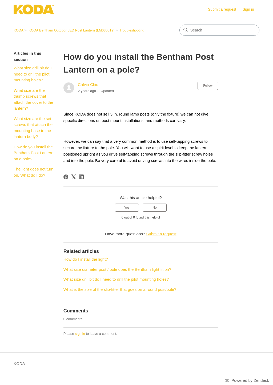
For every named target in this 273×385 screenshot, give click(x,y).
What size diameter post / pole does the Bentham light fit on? (117, 269)
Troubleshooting (132, 30)
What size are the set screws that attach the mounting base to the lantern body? (33, 127)
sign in (80, 334)
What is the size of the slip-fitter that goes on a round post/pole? (119, 289)
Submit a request (222, 9)
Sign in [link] (248, 9)
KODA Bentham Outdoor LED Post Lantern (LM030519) (71, 30)
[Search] (219, 30)
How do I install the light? (85, 259)
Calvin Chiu (88, 84)
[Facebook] (65, 176)
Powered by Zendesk (250, 380)
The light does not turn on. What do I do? (33, 172)
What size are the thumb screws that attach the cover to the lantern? (33, 99)
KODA (18, 30)
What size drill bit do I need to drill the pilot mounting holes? (33, 74)
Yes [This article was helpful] (127, 207)
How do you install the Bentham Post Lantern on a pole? (33, 153)
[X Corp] (73, 176)
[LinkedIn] (81, 176)
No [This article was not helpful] (154, 207)
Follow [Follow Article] (207, 86)
